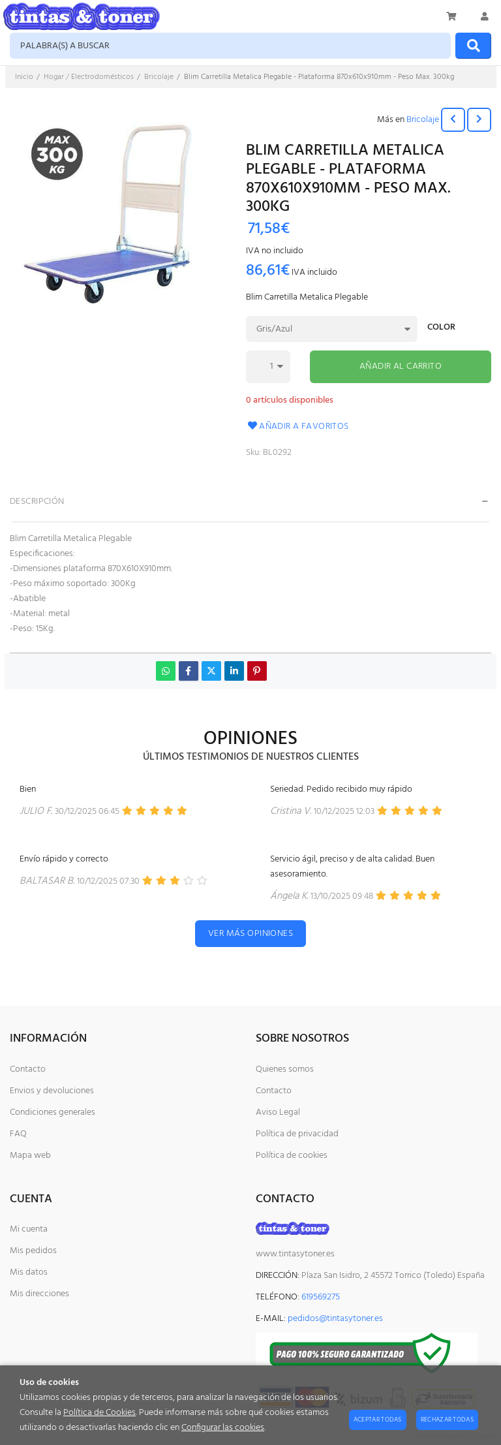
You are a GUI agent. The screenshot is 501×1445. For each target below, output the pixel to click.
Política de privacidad (297, 1134)
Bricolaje (422, 119)
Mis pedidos (33, 1250)
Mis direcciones (39, 1293)
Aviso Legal (278, 1112)
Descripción (37, 501)
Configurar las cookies (222, 1427)
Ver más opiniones (250, 933)
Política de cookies (291, 1155)
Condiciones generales (52, 1112)
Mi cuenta (29, 1229)
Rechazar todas (447, 1419)
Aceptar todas (378, 1419)
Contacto (28, 1069)
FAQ (18, 1134)
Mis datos (29, 1272)
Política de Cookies (99, 1412)
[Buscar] (473, 46)
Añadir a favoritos (297, 426)
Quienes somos (285, 1069)
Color (441, 328)
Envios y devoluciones (52, 1090)
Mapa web (30, 1155)
